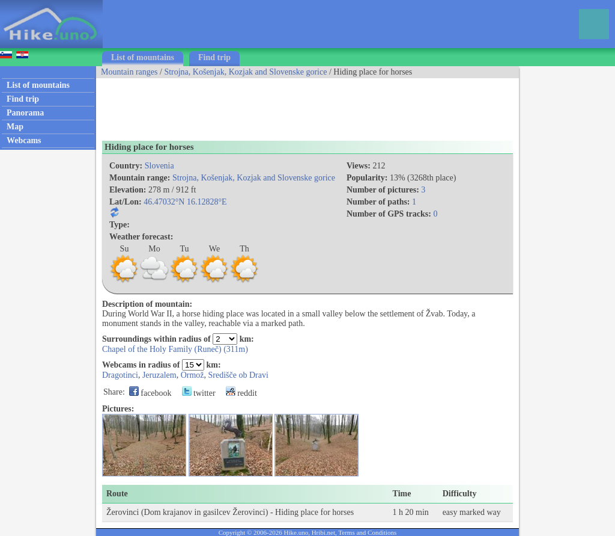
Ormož (192, 375)
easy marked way (472, 512)
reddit (241, 393)
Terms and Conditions (367, 532)
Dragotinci (120, 375)
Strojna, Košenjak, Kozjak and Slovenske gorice (245, 71)
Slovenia (159, 165)
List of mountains (142, 57)
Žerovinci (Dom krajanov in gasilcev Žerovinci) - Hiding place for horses (230, 512)
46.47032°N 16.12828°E (185, 201)
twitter (199, 393)
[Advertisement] (314, 105)
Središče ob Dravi (238, 375)
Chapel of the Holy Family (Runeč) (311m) (175, 349)
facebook (150, 393)
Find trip (214, 57)
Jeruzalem (159, 375)
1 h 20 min (411, 512)
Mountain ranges (129, 71)
